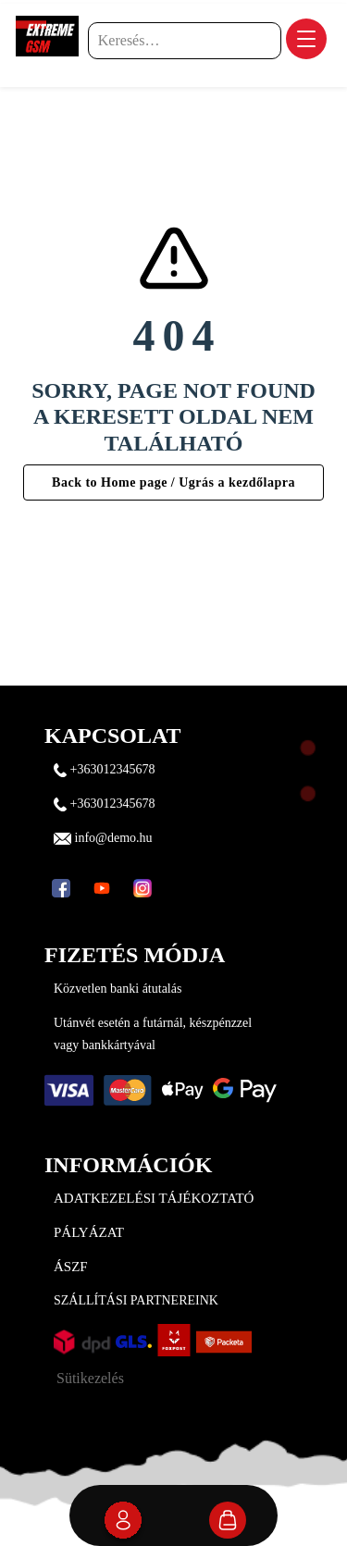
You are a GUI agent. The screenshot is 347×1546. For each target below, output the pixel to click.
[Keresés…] (184, 40)
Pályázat (89, 1232)
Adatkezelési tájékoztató (154, 1198)
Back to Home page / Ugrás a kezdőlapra (173, 482)
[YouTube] (101, 888)
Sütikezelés (90, 1378)
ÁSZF (71, 1266)
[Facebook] (61, 888)
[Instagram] (142, 888)
